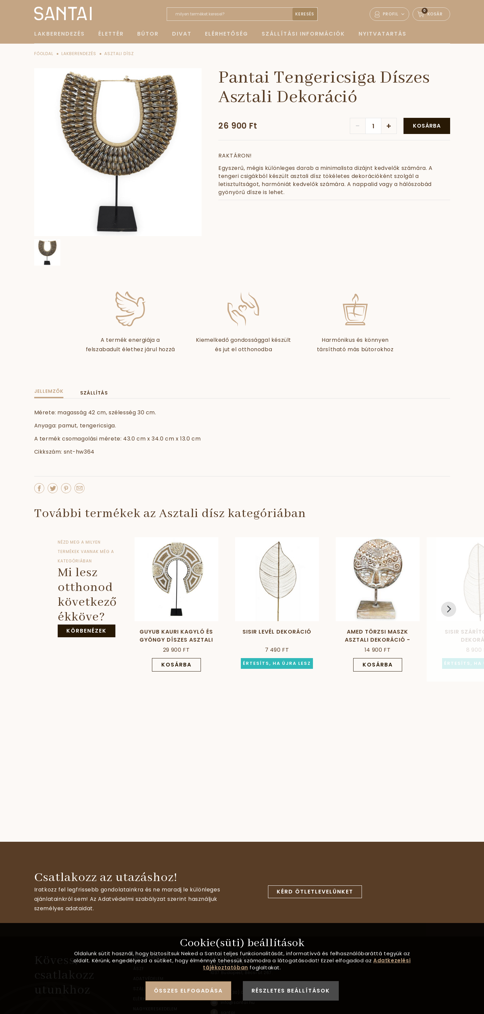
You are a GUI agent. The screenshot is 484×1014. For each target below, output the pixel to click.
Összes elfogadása (188, 991)
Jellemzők (48, 391)
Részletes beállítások (291, 991)
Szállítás (94, 392)
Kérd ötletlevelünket (315, 891)
